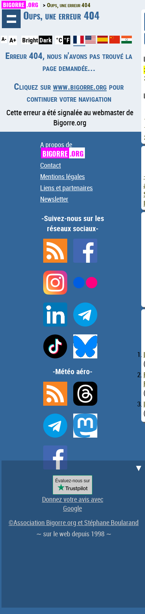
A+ (12, 40)
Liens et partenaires (66, 187)
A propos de (62, 149)
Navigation (11, 18)
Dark (45, 40)
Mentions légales (62, 176)
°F (66, 40)
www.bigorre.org (80, 86)
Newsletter (54, 198)
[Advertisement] (72, 532)
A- (4, 39)
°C (59, 40)
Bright (30, 40)
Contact (50, 165)
